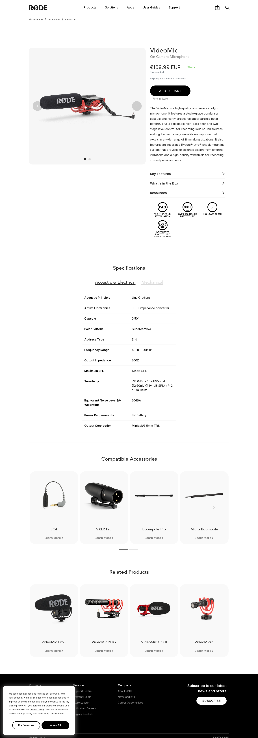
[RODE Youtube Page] (210, 727)
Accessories (36, 684)
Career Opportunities (130, 678)
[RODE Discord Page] (227, 727)
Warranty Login (82, 673)
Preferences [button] (26, 725)
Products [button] (90, 7)
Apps (130, 7)
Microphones (36, 19)
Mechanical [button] (152, 259)
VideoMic (68, 19)
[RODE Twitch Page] (221, 727)
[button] (217, 7)
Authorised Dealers (84, 684)
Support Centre (82, 667)
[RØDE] (45, 7)
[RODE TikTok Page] (215, 727)
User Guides (151, 7)
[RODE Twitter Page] (198, 727)
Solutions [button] (111, 7)
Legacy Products (83, 690)
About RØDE (125, 667)
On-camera (52, 19)
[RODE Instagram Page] (204, 727)
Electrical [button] (115, 259)
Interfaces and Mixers (42, 678)
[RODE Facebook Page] (192, 727)
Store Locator (81, 678)
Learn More (103, 514)
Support (174, 7)
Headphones (36, 673)
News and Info (126, 673)
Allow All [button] (55, 725)
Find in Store (160, 74)
